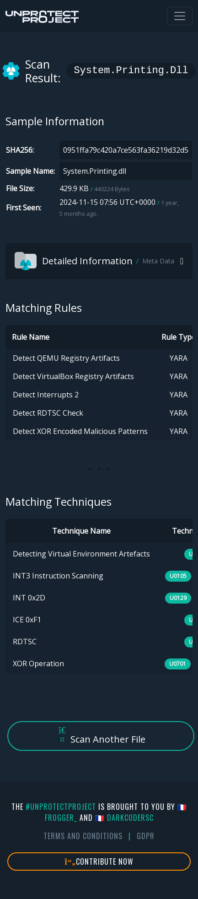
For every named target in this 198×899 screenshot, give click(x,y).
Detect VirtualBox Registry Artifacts (73, 376)
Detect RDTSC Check (48, 413)
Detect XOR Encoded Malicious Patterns (80, 431)
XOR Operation (38, 663)
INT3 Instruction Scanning (58, 576)
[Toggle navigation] (180, 16)
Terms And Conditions (83, 835)
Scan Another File (101, 735)
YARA (178, 358)
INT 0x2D (29, 598)
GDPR (146, 835)
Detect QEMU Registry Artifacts (66, 358)
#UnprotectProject (61, 806)
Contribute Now (99, 861)
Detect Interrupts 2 (46, 395)
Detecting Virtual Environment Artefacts (81, 554)
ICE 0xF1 (27, 620)
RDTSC (25, 642)
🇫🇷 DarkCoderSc (124, 817)
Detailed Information (94, 261)
